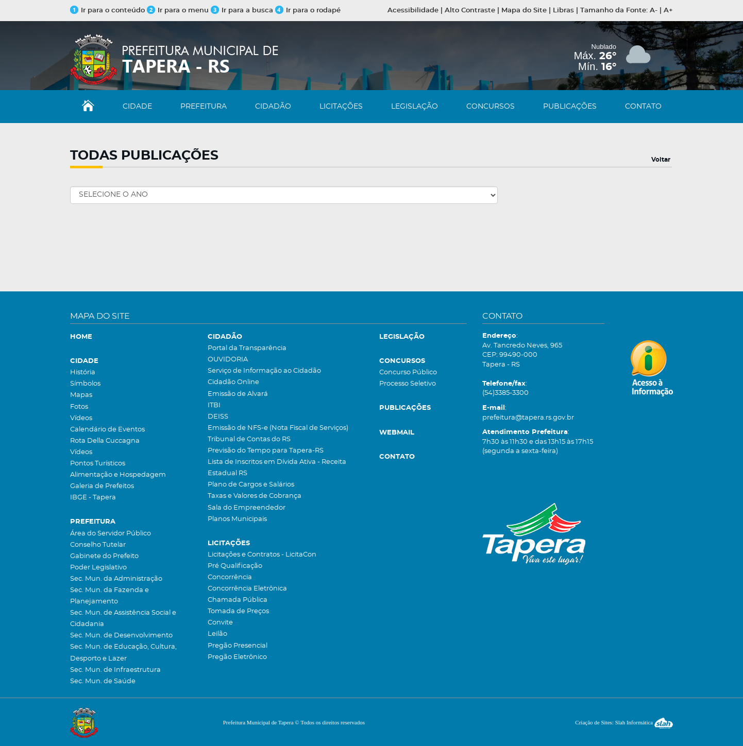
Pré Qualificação (235, 566)
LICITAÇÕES (341, 106)
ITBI (214, 405)
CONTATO (643, 106)
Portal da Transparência (247, 348)
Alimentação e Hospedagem (118, 475)
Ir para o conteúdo (107, 10)
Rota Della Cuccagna (105, 441)
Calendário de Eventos (107, 429)
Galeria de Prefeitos (102, 486)
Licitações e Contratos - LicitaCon (262, 554)
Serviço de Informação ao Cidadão (264, 371)
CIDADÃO (273, 106)
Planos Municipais (237, 519)
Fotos (79, 407)
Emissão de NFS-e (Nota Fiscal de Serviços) (278, 428)
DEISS (218, 416)
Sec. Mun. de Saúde (103, 681)
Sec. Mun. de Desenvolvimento (121, 635)
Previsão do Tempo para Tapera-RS (266, 450)
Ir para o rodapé (308, 10)
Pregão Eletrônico (237, 657)
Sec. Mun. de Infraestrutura (115, 670)
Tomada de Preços (238, 611)
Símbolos (85, 383)
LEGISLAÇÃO (414, 106)
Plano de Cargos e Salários (251, 484)
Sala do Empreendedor (246, 508)
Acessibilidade (412, 10)
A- (653, 10)
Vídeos (81, 418)
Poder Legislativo (98, 567)
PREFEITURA (203, 106)
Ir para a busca (242, 10)
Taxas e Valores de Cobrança (254, 496)
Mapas (81, 395)
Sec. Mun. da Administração (116, 579)
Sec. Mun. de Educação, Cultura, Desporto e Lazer (123, 653)
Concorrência (230, 577)
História (82, 372)
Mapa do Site (524, 10)
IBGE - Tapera (93, 497)
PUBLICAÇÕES (570, 106)
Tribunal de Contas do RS (249, 439)
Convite (220, 622)
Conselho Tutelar (98, 545)
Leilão (217, 634)
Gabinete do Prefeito (104, 556)
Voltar (660, 160)
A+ (668, 10)
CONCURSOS (490, 106)
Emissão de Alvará (238, 394)
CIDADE (137, 106)
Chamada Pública (237, 600)
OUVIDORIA (228, 359)
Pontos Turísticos (97, 463)
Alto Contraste (470, 10)
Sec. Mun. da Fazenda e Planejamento (109, 596)
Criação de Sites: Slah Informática (624, 722)
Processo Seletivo (407, 383)
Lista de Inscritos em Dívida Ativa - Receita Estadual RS (277, 468)
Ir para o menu (179, 10)
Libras (563, 10)
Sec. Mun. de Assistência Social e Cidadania (123, 619)
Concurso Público (408, 372)
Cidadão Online (233, 382)
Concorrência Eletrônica (247, 588)
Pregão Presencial (237, 646)
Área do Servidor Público (110, 533)
